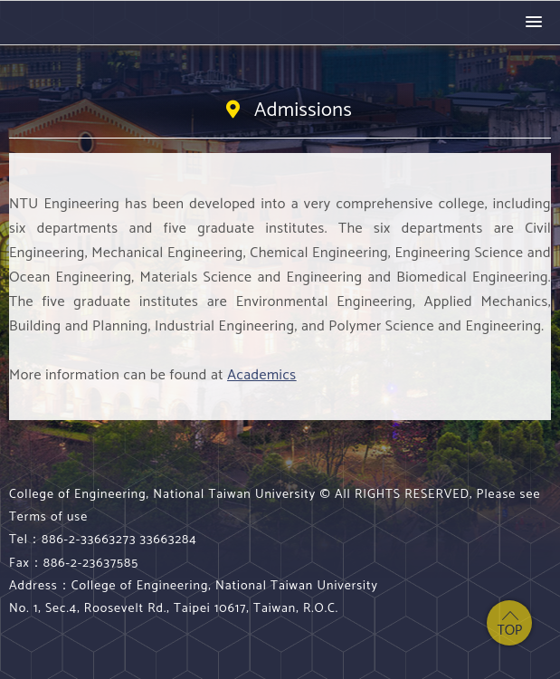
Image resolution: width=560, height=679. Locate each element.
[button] (534, 22)
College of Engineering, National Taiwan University (86, 23)
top (509, 623)
